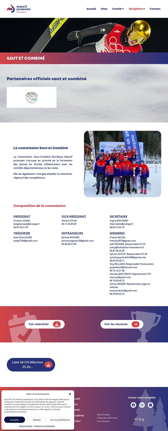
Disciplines (136, 9)
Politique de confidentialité (44, 426)
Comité (117, 9)
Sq (141, 419)
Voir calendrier (45, 324)
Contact (155, 9)
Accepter (14, 419)
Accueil (91, 9)
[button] (70, 394)
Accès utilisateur (103, 421)
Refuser (37, 419)
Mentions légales (26, 426)
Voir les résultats (121, 324)
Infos (104, 9)
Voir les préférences (60, 419)
